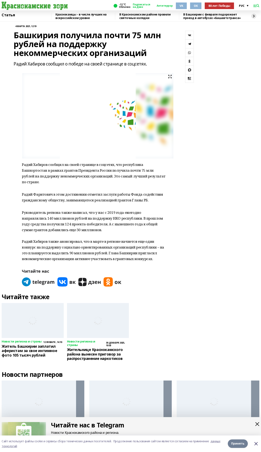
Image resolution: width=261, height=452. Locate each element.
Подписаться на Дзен (141, 5)
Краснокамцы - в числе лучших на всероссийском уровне (81, 16)
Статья (8, 15)
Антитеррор (165, 6)
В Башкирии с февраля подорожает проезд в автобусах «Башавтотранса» (212, 16)
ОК (196, 6)
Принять (238, 444)
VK (181, 6)
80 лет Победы (219, 6)
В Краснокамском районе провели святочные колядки (144, 16)
